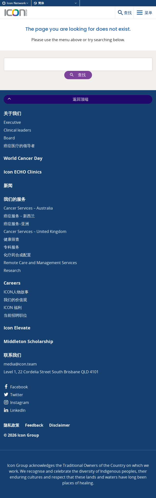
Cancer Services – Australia (28, 208)
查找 (77, 75)
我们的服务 (15, 199)
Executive (12, 122)
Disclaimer (59, 425)
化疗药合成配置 (17, 255)
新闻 (8, 185)
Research (12, 270)
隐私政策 (11, 425)
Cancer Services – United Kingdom (35, 231)
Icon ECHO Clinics (23, 171)
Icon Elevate (17, 327)
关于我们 (12, 113)
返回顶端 (47, 99)
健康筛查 (11, 239)
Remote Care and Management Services (40, 262)
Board (9, 138)
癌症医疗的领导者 (19, 145)
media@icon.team (20, 364)
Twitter (13, 394)
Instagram (16, 402)
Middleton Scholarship (28, 341)
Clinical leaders (17, 130)
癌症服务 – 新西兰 (19, 216)
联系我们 (12, 355)
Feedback (34, 425)
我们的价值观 (15, 299)
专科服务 (11, 247)
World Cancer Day (23, 158)
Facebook (16, 387)
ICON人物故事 (16, 292)
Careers (12, 283)
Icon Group (28, 435)
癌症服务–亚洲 (16, 223)
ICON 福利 (13, 307)
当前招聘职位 (15, 315)
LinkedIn (15, 410)
